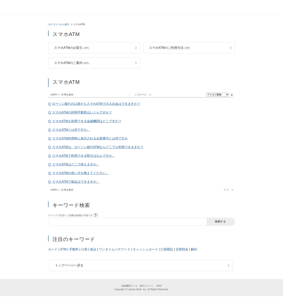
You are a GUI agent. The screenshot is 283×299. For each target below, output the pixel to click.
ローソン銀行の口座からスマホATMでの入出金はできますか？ (96, 103)
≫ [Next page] (233, 189)
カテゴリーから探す (58, 24)
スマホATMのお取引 (71, 47)
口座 (84, 249)
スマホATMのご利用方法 (169, 47)
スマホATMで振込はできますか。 (75, 181)
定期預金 (182, 249)
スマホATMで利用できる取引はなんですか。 (83, 155)
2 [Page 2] (228, 189)
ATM (63, 249)
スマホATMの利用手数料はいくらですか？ (82, 112)
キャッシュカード (145, 249)
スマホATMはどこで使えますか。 (75, 164)
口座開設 (167, 249)
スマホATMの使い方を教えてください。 (80, 173)
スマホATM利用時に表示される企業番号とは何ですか (90, 138)
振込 (93, 249)
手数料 (74, 249)
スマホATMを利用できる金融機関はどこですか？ (86, 121)
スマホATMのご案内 (71, 63)
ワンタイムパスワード (114, 249)
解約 (194, 249)
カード (53, 249)
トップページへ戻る (69, 265)
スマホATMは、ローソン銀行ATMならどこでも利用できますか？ (97, 147)
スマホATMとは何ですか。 (71, 129)
